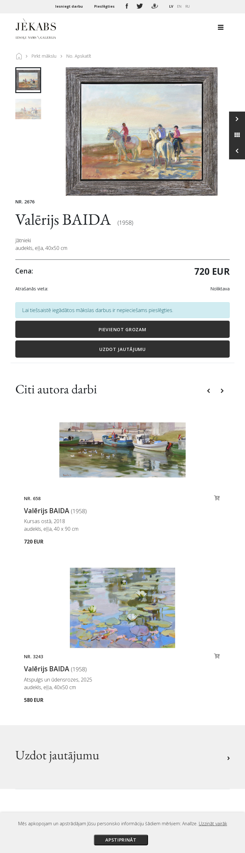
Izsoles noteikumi (148, 672)
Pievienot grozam (122, 329)
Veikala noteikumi (148, 699)
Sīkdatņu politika (147, 716)
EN (179, 6)
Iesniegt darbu (69, 6)
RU (187, 6)
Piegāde (136, 690)
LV (171, 6)
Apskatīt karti (39, 748)
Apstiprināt (121, 840)
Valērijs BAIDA (64, 219)
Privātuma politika (149, 707)
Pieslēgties (104, 6)
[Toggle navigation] (221, 29)
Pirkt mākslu (43, 56)
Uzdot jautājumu (122, 349)
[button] (209, 390)
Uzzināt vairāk (213, 823)
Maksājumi (140, 681)
